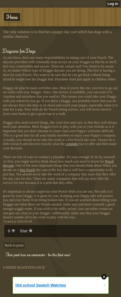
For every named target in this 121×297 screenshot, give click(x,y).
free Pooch (27, 170)
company (72, 144)
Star (26, 231)
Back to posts (14, 245)
